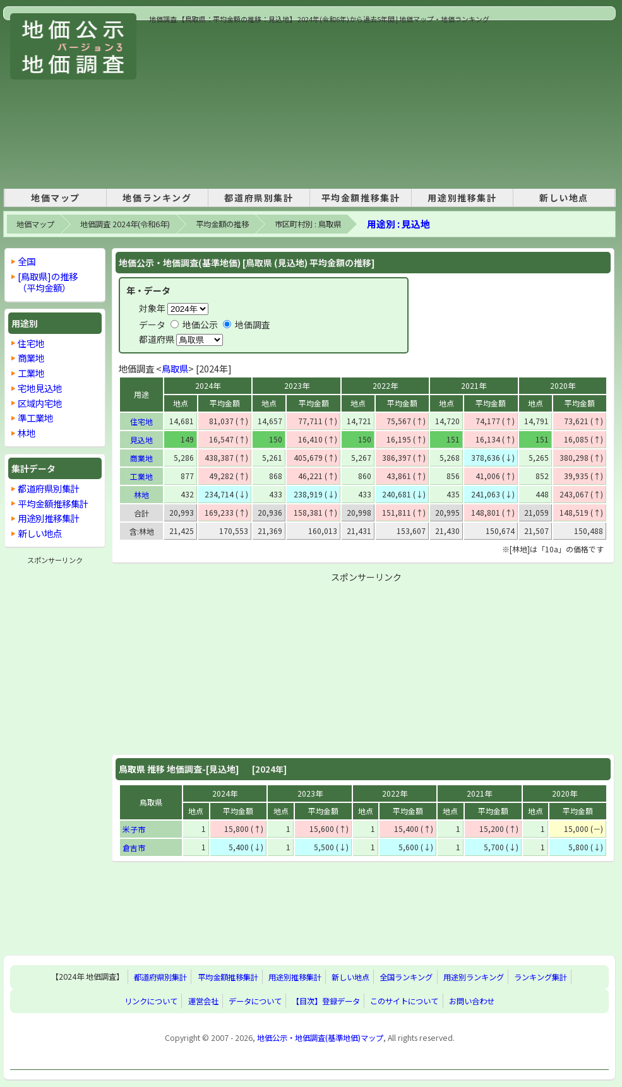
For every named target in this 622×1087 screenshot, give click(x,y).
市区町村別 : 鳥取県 (308, 224)
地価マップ (55, 197)
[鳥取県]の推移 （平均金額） (48, 282)
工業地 (141, 476)
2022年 (385, 385)
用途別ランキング (473, 977)
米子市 (134, 829)
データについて (255, 1001)
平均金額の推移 (222, 224)
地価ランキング (157, 197)
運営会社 (203, 1001)
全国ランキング (406, 977)
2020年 (562, 385)
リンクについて (150, 1001)
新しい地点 (564, 197)
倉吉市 (134, 847)
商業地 (141, 458)
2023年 (296, 385)
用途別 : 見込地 (398, 223)
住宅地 (141, 421)
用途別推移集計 (462, 197)
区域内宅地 (40, 403)
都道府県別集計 (258, 197)
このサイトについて (404, 1001)
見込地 (141, 439)
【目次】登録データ (326, 1001)
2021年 (473, 385)
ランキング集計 (540, 977)
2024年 (207, 385)
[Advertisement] (229, 103)
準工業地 (35, 417)
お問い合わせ (471, 1001)
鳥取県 (175, 368)
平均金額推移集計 (360, 197)
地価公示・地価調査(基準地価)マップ (320, 1037)
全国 (26, 261)
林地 (141, 494)
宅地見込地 (40, 388)
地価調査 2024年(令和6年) (125, 224)
